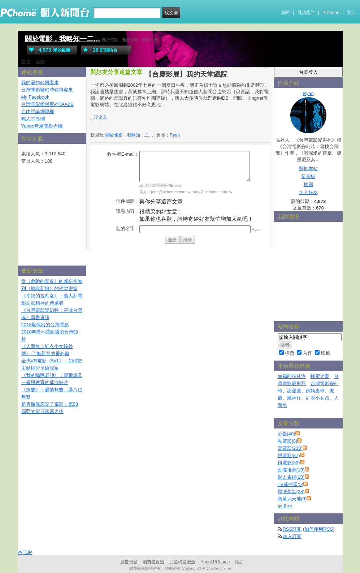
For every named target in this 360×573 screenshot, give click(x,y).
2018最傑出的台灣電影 (45, 324)
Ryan (175, 135)
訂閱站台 (99, 50)
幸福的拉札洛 (292, 376)
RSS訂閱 (292, 529)
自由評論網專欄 (37, 111)
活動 (40, 61)
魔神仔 (294, 398)
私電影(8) (288, 441)
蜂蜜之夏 (320, 376)
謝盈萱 (294, 390)
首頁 (26, 61)
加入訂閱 (292, 536)
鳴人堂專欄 (33, 118)
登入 (351, 12)
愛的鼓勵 (48, 50)
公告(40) (286, 433)
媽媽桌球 (315, 390)
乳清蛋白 (306, 12)
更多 (285, 506)
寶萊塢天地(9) (292, 498)
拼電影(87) (289, 455)
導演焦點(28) (291, 491)
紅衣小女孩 (317, 398)
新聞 (285, 12)
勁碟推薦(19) (291, 470)
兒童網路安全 (182, 561)
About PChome (215, 561)
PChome (330, 12)
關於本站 (308, 168)
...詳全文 (98, 117)
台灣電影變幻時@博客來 (47, 89)
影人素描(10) (291, 477)
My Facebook (35, 97)
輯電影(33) (289, 462)
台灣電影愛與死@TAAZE (47, 104)
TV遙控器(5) (291, 484)
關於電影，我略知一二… (62, 39)
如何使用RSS (318, 529)
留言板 (308, 176)
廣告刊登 (129, 561)
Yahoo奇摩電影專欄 (42, 126)
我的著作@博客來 (40, 82)
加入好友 (308, 192)
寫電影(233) (290, 448)
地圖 (308, 184)
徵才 (239, 561)
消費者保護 (153, 561)
